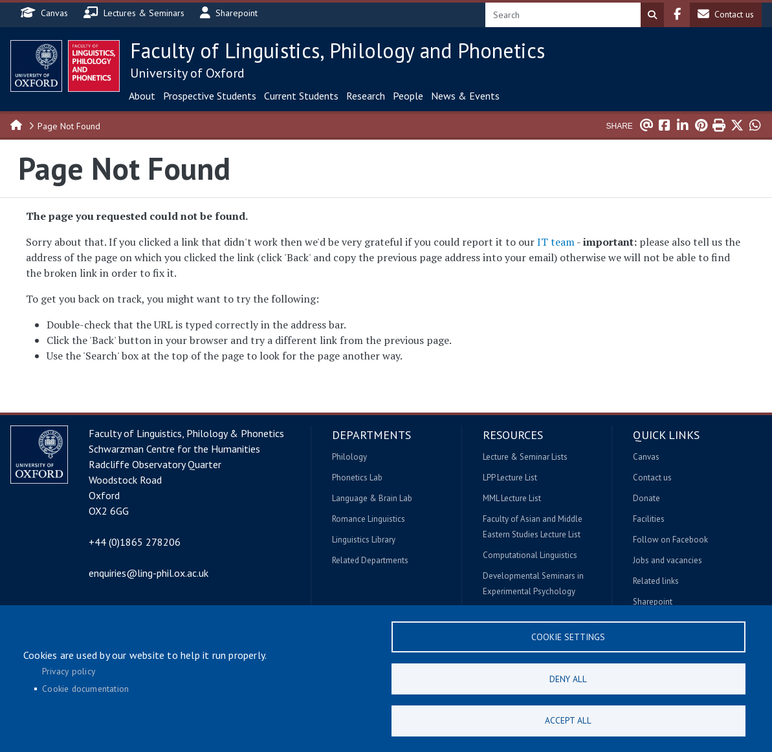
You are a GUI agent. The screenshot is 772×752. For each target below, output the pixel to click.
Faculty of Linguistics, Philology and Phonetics (337, 50)
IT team (556, 242)
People (408, 95)
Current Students (301, 95)
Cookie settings (568, 636)
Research (365, 95)
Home (16, 124)
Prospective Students (209, 95)
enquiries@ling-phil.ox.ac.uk (148, 572)
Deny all (568, 678)
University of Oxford (187, 73)
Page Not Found (69, 126)
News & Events (465, 95)
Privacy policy (68, 670)
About (142, 95)
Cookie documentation (85, 688)
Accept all (568, 720)
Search (652, 15)
